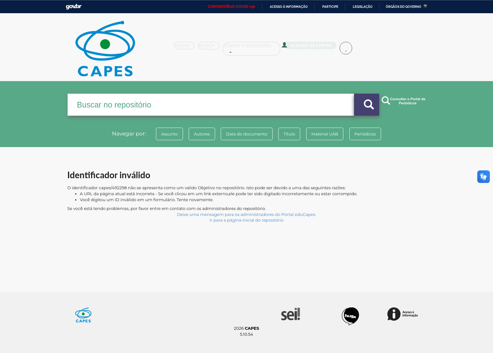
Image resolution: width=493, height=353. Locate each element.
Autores (198, 133)
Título (290, 133)
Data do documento (245, 133)
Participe (330, 6)
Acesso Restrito (309, 47)
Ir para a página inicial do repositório (246, 220)
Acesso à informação (289, 6)
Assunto (162, 133)
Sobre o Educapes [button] (254, 48)
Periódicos (372, 133)
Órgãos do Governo (403, 6)
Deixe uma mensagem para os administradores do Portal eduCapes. (246, 214)
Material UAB (328, 133)
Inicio (186, 48)
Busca (211, 48)
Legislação (363, 6)
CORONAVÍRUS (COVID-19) (231, 6)
